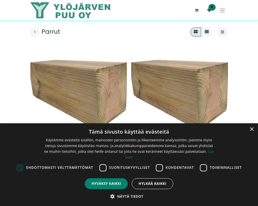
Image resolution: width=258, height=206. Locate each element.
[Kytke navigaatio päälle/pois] (222, 10)
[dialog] (129, 164)
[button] (129, 196)
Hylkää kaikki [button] (152, 183)
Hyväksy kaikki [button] (106, 183)
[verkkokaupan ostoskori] (197, 10)
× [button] (251, 129)
